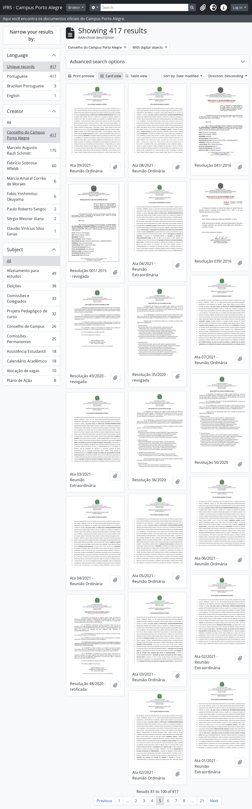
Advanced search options (97, 61)
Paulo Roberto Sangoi (31, 210)
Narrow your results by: (31, 35)
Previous (104, 800)
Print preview (81, 76)
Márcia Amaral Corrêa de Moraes (31, 181)
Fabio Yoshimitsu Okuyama (31, 196)
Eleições (31, 287)
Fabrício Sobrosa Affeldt (31, 165)
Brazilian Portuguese (31, 87)
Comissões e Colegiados (31, 298)
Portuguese (31, 77)
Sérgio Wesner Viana (31, 220)
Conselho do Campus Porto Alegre (31, 135)
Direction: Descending (226, 76)
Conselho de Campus (31, 327)
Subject (15, 249)
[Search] (144, 7)
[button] (203, 7)
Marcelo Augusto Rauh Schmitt (31, 150)
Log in (238, 7)
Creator (15, 111)
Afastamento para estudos (31, 273)
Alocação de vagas (31, 372)
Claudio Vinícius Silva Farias (31, 231)
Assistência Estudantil (31, 352)
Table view (136, 76)
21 (202, 800)
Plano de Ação (31, 381)
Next (214, 800)
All (9, 122)
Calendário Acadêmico (31, 362)
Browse (74, 7)
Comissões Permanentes (31, 338)
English (31, 96)
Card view (110, 76)
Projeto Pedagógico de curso (31, 313)
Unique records (31, 68)
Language (17, 55)
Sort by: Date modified (181, 76)
